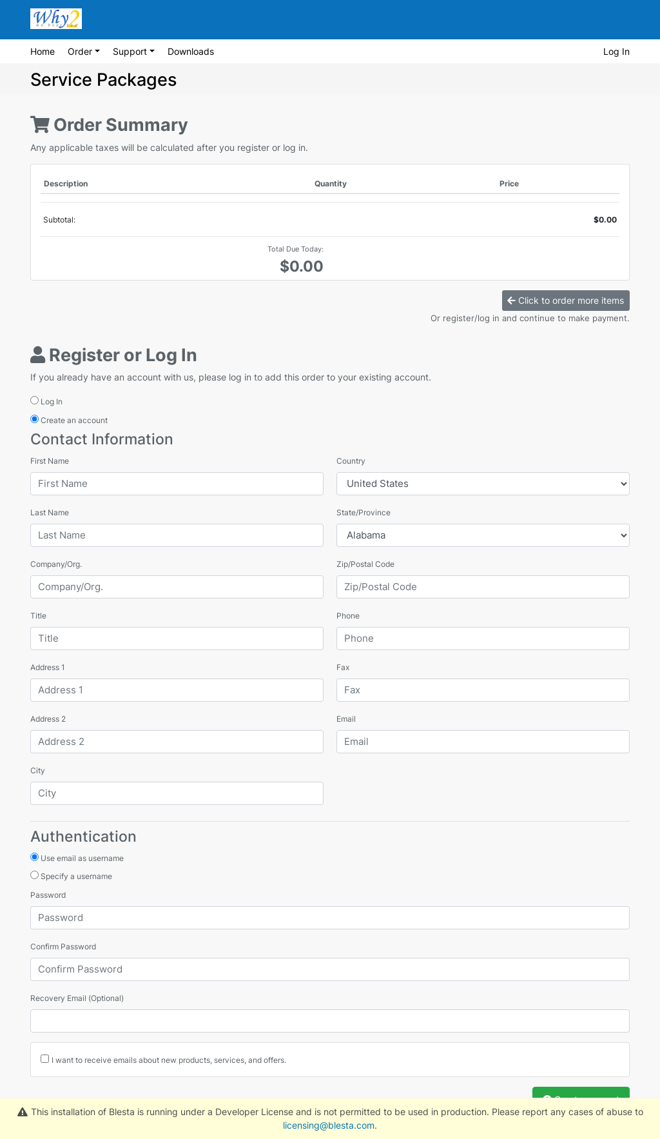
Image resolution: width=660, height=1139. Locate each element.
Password (48, 895)
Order (81, 51)
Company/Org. (56, 564)
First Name (49, 461)
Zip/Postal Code (365, 564)
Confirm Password (63, 946)
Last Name (49, 512)
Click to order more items (565, 300)
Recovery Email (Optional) (77, 998)
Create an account (69, 420)
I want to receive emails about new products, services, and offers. (169, 1060)
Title (38, 615)
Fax (342, 667)
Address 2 (48, 719)
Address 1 (47, 667)
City (37, 770)
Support (131, 51)
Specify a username (71, 876)
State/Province (363, 512)
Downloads (191, 51)
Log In (616, 51)
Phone (348, 615)
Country (350, 461)
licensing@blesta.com (328, 1125)
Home (42, 51)
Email (346, 719)
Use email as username (77, 858)
